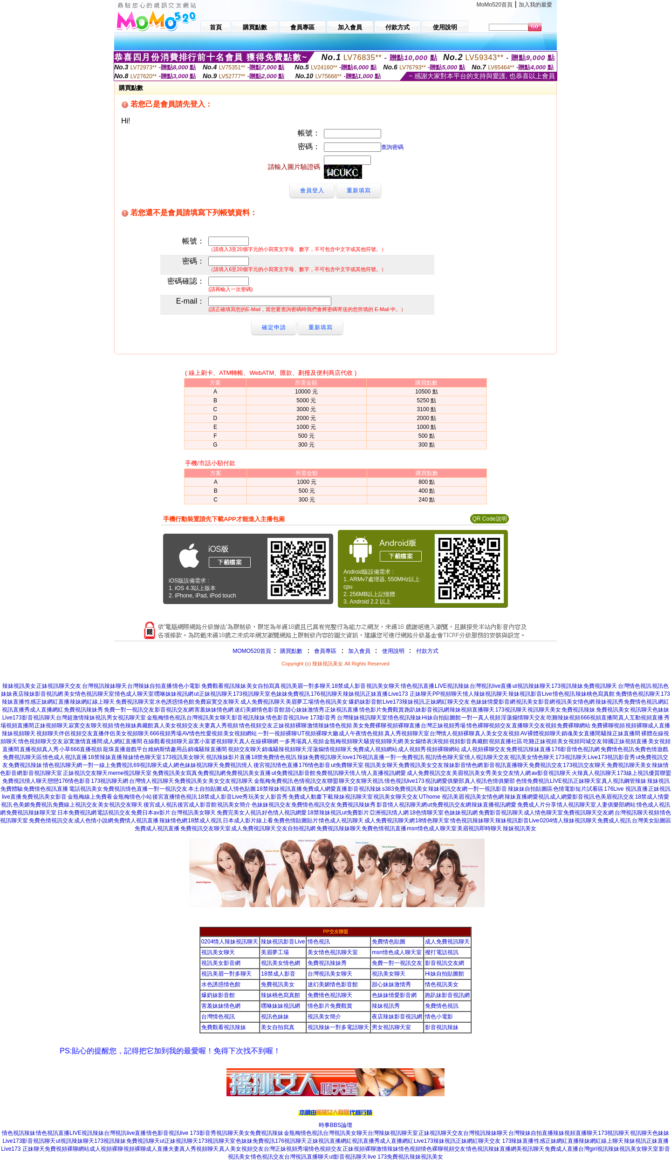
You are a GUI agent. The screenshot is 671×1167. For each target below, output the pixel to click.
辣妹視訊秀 (609, 702)
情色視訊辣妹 (404, 717)
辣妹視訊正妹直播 (365, 694)
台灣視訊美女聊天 (208, 717)
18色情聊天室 (427, 812)
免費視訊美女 (613, 709)
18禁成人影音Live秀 (223, 797)
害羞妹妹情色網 (213, 709)
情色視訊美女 (331, 702)
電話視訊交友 (113, 812)
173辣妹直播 (518, 1141)
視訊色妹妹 (275, 1016)
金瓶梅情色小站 (132, 797)
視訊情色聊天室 (444, 757)
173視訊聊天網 (109, 781)
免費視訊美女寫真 (174, 773)
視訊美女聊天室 (638, 1149)
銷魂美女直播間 (581, 733)
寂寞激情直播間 (83, 741)
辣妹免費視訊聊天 (319, 757)
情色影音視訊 (283, 717)
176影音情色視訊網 (575, 749)
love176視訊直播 (363, 757)
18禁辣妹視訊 (324, 812)
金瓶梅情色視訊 (166, 717)
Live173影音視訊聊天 (28, 717)
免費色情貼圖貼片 (296, 820)
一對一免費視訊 (404, 757)
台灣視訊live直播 (491, 686)
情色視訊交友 (267, 1156)
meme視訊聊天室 (129, 773)
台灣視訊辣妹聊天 (104, 686)
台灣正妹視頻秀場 (443, 725)
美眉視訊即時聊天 (479, 828)
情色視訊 (564, 694)
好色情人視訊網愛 (284, 812)
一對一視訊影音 (487, 789)
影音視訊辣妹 (248, 717)
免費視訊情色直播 (125, 789)
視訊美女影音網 (535, 702)
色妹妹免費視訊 (290, 694)
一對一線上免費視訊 (107, 765)
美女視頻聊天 (132, 733)
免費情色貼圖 (388, 941)
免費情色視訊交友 (313, 804)
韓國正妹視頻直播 (625, 741)
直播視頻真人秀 (39, 749)
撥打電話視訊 (442, 952)
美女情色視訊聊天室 (89, 694)
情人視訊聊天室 (576, 804)
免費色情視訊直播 (384, 828)
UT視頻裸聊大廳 (317, 733)
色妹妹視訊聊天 (199, 765)
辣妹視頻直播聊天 (472, 709)
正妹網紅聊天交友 (447, 702)
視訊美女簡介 (234, 804)
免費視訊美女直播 (248, 773)
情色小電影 (186, 686)
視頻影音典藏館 (468, 741)
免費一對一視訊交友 (129, 709)
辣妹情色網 (173, 820)
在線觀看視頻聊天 (165, 741)
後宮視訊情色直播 (275, 765)
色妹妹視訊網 (461, 812)
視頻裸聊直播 (403, 725)
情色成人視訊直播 (64, 757)
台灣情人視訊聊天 (151, 781)
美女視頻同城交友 (579, 741)
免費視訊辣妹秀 (83, 709)
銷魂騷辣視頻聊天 (284, 749)
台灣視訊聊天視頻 (637, 812)
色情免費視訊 (532, 781)
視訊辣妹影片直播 (228, 757)
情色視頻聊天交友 (40, 741)
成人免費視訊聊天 (262, 702)
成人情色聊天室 (543, 812)
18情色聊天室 (432, 820)
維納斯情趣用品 (167, 749)
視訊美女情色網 (575, 702)
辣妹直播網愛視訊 (527, 797)
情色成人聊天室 (134, 694)
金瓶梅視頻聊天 (343, 741)
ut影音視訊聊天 (348, 1156)
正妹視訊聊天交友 (58, 686)
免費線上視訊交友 (75, 804)
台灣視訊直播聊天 (306, 1156)
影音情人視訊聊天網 (402, 804)
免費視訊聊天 (600, 686)
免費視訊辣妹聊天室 (31, 812)
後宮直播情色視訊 (174, 797)
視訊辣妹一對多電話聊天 (338, 1027)
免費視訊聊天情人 (338, 773)
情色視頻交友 (256, 725)
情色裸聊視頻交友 (488, 725)
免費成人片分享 (536, 804)
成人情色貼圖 (239, 789)
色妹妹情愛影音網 (493, 702)
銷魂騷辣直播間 (207, 749)
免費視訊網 (212, 773)
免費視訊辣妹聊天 (338, 828)
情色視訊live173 (404, 781)
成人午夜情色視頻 (361, 733)
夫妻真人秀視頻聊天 (193, 1149)
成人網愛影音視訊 (572, 797)
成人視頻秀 (412, 749)
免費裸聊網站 (573, 725)
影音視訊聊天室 (42, 773)
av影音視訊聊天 (551, 773)
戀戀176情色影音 (69, 781)
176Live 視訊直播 (625, 789)
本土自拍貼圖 (205, 789)
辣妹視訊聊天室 (353, 797)
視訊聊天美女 (544, 709)
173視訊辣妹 (567, 686)
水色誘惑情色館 (174, 702)
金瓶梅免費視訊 (273, 781)
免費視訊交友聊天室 (205, 828)
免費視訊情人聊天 (24, 781)
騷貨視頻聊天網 (383, 741)
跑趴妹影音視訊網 (426, 709)
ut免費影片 (355, 812)
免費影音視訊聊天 (501, 812)
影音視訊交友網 (174, 709)
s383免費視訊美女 (405, 789)
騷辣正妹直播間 (620, 733)
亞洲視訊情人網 (389, 812)
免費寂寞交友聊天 (217, 702)
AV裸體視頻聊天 (540, 733)
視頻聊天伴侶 (53, 733)
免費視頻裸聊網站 (67, 1149)
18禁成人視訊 (205, 820)
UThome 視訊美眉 (441, 797)
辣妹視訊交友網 (447, 789)
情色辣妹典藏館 (133, 725)
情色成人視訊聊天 (341, 820)
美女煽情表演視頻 (426, 741)
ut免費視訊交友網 (449, 804)
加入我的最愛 (535, 4)
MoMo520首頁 (495, 4)
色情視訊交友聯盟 (316, 781)
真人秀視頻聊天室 (406, 733)
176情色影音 (314, 765)
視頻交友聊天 (244, 749)
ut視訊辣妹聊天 (532, 686)
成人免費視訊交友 (429, 773)
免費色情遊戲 (651, 749)
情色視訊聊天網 (62, 765)
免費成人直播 (561, 1149)
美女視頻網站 (240, 733)
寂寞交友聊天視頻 (90, 725)
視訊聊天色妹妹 (649, 709)
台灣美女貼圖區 (651, 820)
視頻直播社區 (505, 741)
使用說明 (393, 651)
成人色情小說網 (93, 820)
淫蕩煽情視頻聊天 (329, 749)
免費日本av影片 (151, 812)
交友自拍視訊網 (295, 828)
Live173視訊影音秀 (611, 757)
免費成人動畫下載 (310, 797)
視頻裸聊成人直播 (647, 725)
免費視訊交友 (545, 765)
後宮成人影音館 (197, 804)
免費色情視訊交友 (51, 820)
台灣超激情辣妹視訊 (81, 717)
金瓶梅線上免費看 (90, 797)
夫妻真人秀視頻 (218, 725)
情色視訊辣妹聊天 (472, 820)
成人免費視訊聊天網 (389, 820)
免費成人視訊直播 (157, 828)
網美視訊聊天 (527, 1149)
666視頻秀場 (166, 733)
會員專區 (325, 651)
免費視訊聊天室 (135, 702)
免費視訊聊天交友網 (588, 812)
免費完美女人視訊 (239, 812)
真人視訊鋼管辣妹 (624, 781)
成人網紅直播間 (122, 741)
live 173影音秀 (318, 717)
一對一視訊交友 (167, 789)
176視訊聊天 (326, 694)
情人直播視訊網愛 (383, 773)
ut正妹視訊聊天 (213, 694)
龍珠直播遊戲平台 (125, 749)
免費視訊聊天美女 (629, 765)
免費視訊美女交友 (420, 765)
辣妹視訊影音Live (530, 694)
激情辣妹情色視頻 (329, 725)
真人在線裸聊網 (258, 741)
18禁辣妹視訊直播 (278, 789)
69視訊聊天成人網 (155, 765)
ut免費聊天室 (347, 765)
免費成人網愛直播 (324, 789)
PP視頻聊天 (447, 694)
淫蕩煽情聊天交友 (523, 717)
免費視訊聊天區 (22, 757)
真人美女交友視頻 (497, 733)
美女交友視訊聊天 (230, 781)
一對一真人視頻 (480, 717)
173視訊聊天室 (251, 694)
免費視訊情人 (236, 765)
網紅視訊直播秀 (360, 1141)
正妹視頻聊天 (51, 725)
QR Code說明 (489, 519)
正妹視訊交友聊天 (85, 773)
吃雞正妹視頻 (540, 741)
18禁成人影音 (349, 686)
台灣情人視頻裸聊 (452, 733)
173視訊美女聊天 (183, 757)
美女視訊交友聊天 (120, 804)
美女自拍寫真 (263, 686)
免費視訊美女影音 (44, 797)
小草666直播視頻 (80, 749)
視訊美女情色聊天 (532, 757)
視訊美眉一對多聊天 (306, 686)
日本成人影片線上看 (248, 820)
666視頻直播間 (599, 717)
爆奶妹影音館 (365, 702)
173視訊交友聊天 (584, 765)
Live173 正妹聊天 (409, 694)
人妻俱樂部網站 (616, 804)
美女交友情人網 (511, 773)
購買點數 (290, 651)
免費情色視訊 (640, 702)
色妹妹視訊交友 (271, 804)
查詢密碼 (392, 147)
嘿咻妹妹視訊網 (173, 694)
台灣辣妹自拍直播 (149, 686)
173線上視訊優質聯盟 (644, 773)
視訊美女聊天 (383, 686)
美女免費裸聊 (369, 725)
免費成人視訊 (614, 820)
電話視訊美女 (86, 789)
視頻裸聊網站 (443, 749)
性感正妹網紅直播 (47, 702)
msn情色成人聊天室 (432, 828)
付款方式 (427, 651)
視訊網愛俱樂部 (444, 781)
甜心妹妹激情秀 (304, 709)
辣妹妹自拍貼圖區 (530, 789)
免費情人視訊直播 (136, 820)
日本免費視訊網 (76, 812)
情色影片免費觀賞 (381, 709)
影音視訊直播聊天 (506, 765)
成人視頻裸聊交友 (483, 749)
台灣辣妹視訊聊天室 (362, 717)
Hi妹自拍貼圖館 (441, 717)
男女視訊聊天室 (126, 717)
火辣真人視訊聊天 (594, 773)
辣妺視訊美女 (19, 686)
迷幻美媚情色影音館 (259, 709)
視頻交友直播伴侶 (92, 733)
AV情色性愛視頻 (202, 733)
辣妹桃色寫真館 (595, 694)
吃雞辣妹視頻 (563, 717)
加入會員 (359, 651)
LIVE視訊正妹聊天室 (575, 781)
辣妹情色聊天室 (142, 757)
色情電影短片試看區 (578, 789)
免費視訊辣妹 (578, 709)
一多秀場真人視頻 (301, 741)
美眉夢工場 (300, 702)
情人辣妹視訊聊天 (485, 694)
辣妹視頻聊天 (18, 733)
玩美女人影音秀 (268, 797)
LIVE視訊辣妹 (452, 686)
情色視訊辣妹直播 (488, 1149)
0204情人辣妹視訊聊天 (568, 820)
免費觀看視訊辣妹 (223, 686)
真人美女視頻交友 (176, 725)
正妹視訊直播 (341, 709)
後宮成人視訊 (160, 804)
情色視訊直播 (417, 686)
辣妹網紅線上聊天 (92, 702)
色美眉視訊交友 (614, 797)
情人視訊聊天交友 (487, 757)
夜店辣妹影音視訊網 (38, 694)
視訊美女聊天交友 (395, 797)
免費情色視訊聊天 (638, 694)
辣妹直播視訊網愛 (494, 804)
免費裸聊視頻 (608, 725)
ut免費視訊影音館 (293, 773)
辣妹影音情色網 (463, 765)
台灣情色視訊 (634, 686)
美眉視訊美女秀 (471, 773)
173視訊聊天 (511, 709)
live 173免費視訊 (388, 1156)
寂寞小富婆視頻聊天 (213, 741)
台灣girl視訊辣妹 (598, 1149)
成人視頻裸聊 (106, 1149)
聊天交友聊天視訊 (361, 781)
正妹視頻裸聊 (290, 725)
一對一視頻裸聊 (277, 733)
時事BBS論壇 (335, 1125)
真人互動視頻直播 (640, 717)
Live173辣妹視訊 (404, 702)
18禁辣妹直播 (105, 757)
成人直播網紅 (46, 709)
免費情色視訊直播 (45, 789)
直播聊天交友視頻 (534, 725)
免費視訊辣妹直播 (528, 749)
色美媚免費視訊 (32, 804)
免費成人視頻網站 (375, 749)
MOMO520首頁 (252, 651)
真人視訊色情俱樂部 (490, 781)
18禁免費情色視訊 (273, 757)
